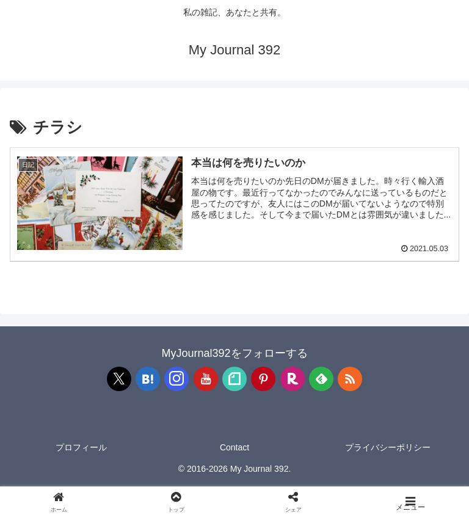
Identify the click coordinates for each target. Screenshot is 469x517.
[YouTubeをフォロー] (206, 379)
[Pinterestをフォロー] (263, 379)
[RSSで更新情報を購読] (350, 379)
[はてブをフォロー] (148, 379)
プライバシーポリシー (388, 447)
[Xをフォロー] (119, 379)
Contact (234, 447)
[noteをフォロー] (234, 379)
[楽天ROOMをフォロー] (292, 379)
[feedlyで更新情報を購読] (321, 379)
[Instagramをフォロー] (176, 379)
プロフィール (81, 447)
